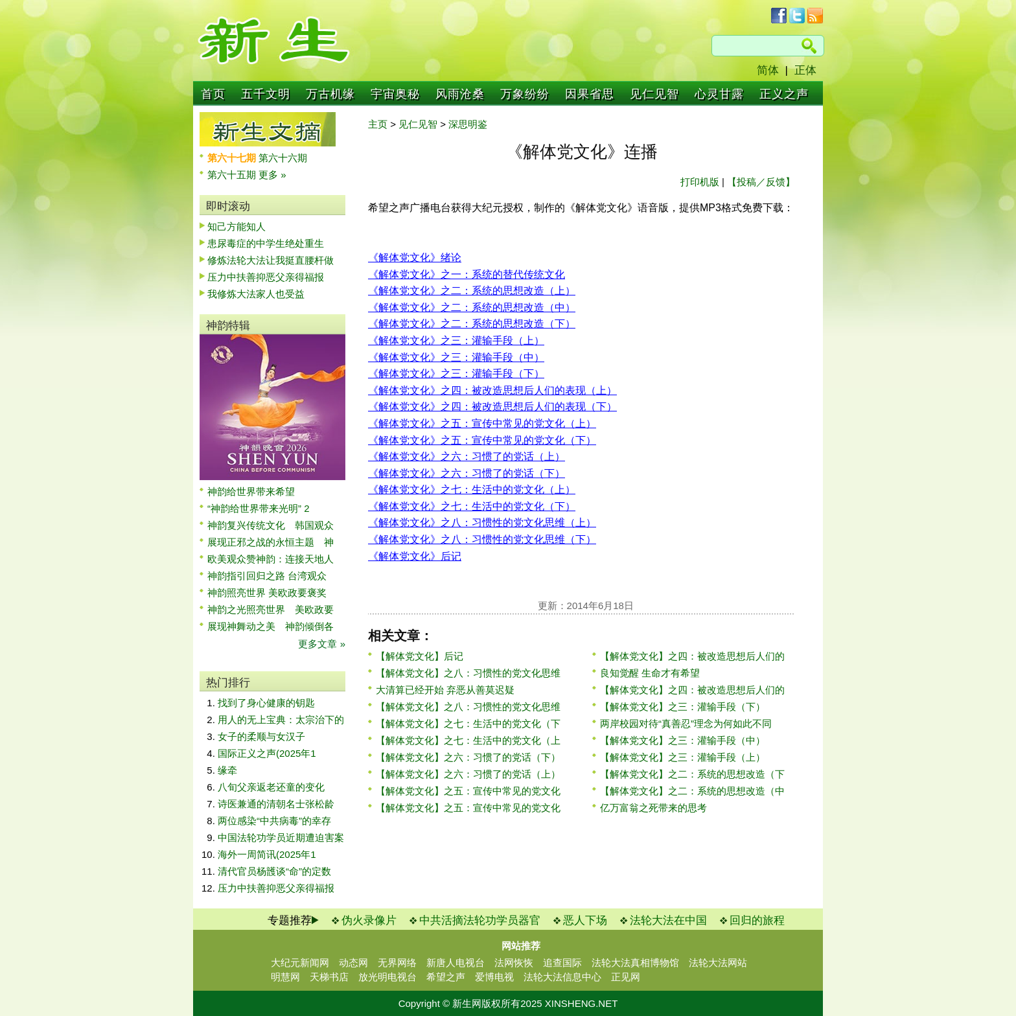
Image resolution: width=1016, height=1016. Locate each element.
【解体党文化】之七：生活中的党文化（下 (468, 723)
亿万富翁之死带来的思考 (653, 807)
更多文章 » (321, 643)
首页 (213, 93)
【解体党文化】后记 (419, 656)
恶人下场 (585, 920)
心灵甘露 (719, 93)
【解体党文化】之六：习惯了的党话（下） (468, 757)
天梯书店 (329, 976)
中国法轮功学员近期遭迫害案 (281, 837)
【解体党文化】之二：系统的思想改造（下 (692, 773)
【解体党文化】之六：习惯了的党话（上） (468, 773)
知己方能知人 (236, 226)
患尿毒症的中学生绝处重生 (265, 243)
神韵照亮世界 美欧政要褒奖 (267, 592)
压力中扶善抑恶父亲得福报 (265, 277)
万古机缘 (330, 93)
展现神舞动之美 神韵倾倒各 (270, 626)
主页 (377, 124)
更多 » (272, 174)
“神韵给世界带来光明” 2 (258, 508)
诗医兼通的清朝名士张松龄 (276, 803)
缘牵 (227, 770)
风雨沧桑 (460, 93)
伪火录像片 (369, 920)
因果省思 (589, 93)
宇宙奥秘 (395, 93)
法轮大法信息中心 (562, 976)
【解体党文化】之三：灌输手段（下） (682, 706)
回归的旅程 (757, 920)
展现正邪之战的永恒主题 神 (270, 542)
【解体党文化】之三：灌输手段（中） (682, 740)
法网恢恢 (513, 962)
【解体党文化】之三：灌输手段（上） (682, 757)
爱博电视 (494, 976)
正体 (805, 70)
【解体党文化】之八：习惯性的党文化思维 (468, 672)
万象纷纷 (524, 93)
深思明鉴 (467, 124)
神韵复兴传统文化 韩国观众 (270, 525)
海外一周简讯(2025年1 (267, 854)
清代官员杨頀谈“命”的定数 (274, 871)
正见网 (625, 976)
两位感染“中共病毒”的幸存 (274, 820)
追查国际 (562, 962)
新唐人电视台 (455, 962)
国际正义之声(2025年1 (267, 753)
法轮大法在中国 (668, 920)
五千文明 (265, 93)
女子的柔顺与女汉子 (261, 736)
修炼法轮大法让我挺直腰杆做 (270, 260)
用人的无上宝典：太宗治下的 (281, 719)
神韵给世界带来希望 (251, 491)
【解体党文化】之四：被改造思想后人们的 (692, 656)
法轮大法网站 (718, 962)
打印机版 (699, 181)
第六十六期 (283, 157)
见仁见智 (654, 93)
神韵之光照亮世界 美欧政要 (270, 609)
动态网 (353, 962)
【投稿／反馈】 (761, 181)
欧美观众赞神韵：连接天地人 (270, 558)
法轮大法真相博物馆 (635, 962)
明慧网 (285, 976)
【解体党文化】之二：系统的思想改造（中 (692, 790)
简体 (768, 70)
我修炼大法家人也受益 (256, 293)
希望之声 (445, 976)
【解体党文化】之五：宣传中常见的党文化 (468, 790)
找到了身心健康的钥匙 (266, 702)
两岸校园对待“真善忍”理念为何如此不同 (686, 723)
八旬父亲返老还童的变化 (271, 786)
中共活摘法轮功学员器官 (479, 920)
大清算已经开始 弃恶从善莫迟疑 (445, 689)
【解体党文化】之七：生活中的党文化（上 (468, 740)
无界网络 (397, 962)
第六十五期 (233, 174)
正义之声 (784, 93)
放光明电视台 (387, 976)
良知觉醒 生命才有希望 (650, 672)
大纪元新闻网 (300, 962)
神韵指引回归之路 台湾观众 (267, 575)
